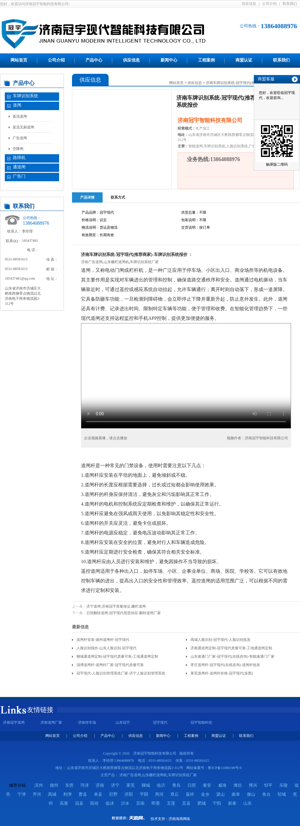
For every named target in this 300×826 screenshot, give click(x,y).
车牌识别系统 (25, 96)
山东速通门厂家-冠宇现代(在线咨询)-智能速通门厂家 (232, 656)
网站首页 (18, 60)
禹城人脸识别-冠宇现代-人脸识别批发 (220, 640)
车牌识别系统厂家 (144, 262)
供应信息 (249, 4)
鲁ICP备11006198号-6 (225, 768)
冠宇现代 (160, 722)
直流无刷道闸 (23, 127)
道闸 (17, 105)
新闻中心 (168, 60)
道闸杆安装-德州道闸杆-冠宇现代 (102, 640)
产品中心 (94, 60)
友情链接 (40, 709)
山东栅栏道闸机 (116, 262)
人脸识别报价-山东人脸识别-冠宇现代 (106, 648)
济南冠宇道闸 (14, 722)
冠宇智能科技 (201, 722)
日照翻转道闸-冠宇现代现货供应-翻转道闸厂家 (123, 613)
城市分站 (17, 785)
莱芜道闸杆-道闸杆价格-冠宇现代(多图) (221, 673)
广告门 (19, 176)
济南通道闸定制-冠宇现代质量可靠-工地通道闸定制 (231, 648)
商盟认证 (244, 60)
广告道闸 (20, 138)
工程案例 (206, 60)
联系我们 (290, 4)
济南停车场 (87, 722)
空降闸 (18, 149)
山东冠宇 (123, 722)
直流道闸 (20, 116)
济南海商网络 (179, 819)
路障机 (19, 157)
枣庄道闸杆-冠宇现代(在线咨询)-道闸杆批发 (225, 665)
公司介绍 (269, 4)
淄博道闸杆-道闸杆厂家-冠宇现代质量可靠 (110, 665)
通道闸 (19, 167)
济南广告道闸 (92, 262)
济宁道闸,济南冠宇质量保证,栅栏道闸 (116, 606)
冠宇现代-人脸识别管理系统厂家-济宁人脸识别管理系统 (120, 673)
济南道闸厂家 (51, 722)
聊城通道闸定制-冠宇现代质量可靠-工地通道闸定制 (117, 656)
